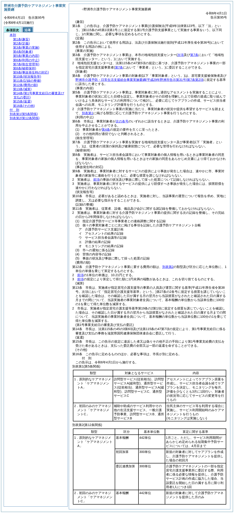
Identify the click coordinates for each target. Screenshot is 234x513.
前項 (96, 179)
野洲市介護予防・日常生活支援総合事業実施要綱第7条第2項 (139, 80)
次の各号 (122, 121)
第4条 (106, 129)
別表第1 (87, 113)
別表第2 (168, 267)
